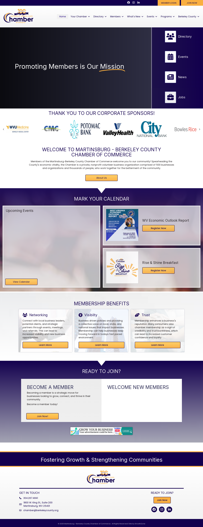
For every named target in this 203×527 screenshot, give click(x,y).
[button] (169, 3)
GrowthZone (140, 523)
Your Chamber (79, 16)
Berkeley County (187, 16)
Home (62, 16)
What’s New (133, 16)
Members (115, 16)
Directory (98, 16)
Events (150, 16)
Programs (166, 16)
